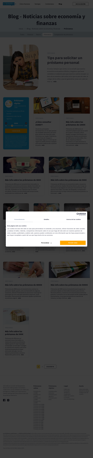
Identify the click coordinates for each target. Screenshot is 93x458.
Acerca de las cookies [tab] (73, 219)
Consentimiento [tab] (19, 219)
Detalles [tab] (46, 219)
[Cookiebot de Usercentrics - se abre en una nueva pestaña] (78, 214)
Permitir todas (72, 243)
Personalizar (46, 243)
